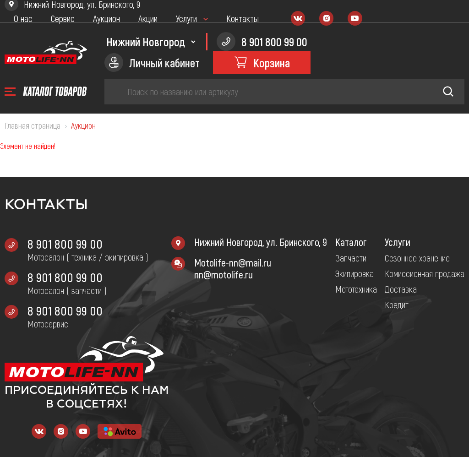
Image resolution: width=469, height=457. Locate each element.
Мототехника (356, 288)
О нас (23, 18)
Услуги (186, 18)
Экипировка (354, 273)
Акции (148, 18)
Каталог (351, 242)
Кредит (397, 304)
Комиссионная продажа (424, 273)
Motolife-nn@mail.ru (232, 262)
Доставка (401, 288)
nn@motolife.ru (223, 274)
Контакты (242, 18)
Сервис (63, 18)
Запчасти (350, 257)
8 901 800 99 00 (65, 243)
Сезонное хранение (417, 257)
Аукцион (106, 18)
